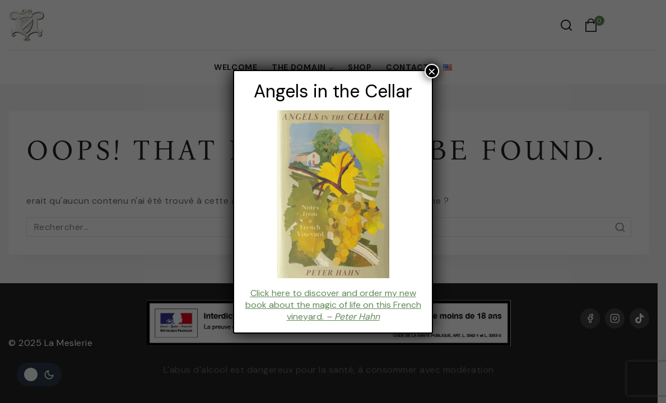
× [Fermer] (432, 71)
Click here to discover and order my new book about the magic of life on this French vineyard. (333, 304)
